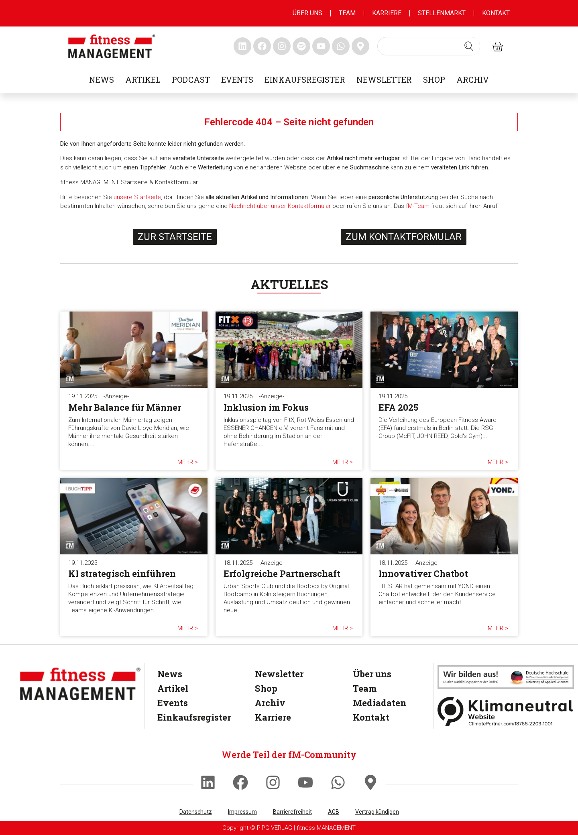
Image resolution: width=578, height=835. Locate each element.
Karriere (386, 13)
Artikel (143, 79)
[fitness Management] (80, 684)
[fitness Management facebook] (262, 46)
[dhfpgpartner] (506, 676)
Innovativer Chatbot (423, 573)
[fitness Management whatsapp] (341, 46)
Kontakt (496, 13)
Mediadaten (379, 703)
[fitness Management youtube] (321, 46)
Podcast (191, 79)
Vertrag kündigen (377, 812)
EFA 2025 (398, 407)
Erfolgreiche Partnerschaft (282, 573)
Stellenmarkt (442, 13)
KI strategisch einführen (122, 573)
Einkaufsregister (305, 79)
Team (347, 13)
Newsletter (384, 79)
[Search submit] (469, 46)
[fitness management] (111, 46)
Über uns (307, 13)
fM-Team (417, 206)
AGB (333, 812)
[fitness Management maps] (360, 46)
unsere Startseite (137, 197)
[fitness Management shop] (497, 46)
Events (237, 79)
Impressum (242, 812)
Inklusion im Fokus (266, 407)
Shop (434, 79)
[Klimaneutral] (506, 711)
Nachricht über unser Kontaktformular (280, 206)
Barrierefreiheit (292, 812)
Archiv (472, 79)
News (101, 79)
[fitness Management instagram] (282, 46)
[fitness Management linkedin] (242, 46)
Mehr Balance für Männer (124, 407)
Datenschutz (195, 812)
